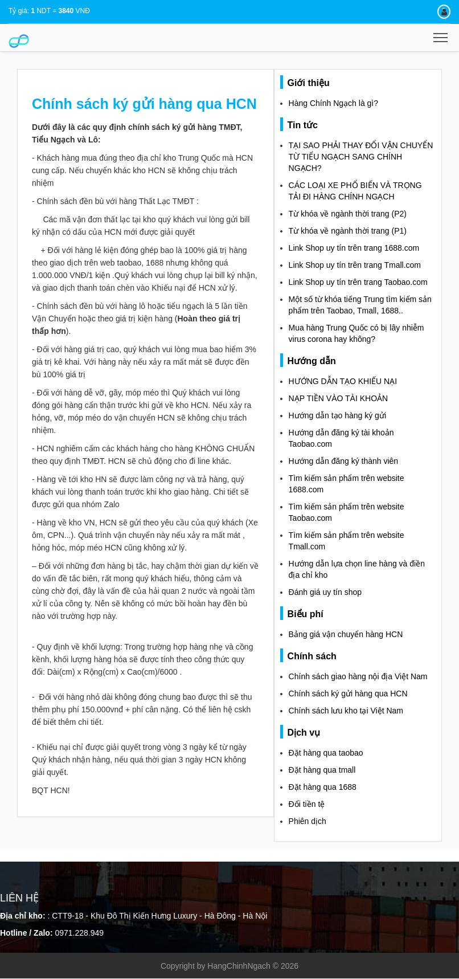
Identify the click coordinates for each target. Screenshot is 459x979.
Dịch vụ (304, 732)
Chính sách (312, 656)
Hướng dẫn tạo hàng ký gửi (337, 415)
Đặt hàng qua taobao (326, 752)
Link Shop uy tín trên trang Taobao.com (358, 282)
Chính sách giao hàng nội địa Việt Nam (358, 676)
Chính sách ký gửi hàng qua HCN (348, 693)
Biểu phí (305, 614)
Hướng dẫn (312, 361)
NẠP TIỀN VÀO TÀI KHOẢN (338, 398)
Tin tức (303, 125)
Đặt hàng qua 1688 (322, 787)
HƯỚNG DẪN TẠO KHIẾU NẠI (343, 381)
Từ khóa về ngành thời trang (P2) (348, 213)
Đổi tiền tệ (307, 804)
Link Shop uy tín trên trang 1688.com (354, 247)
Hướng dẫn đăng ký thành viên (344, 461)
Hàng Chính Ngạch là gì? (333, 103)
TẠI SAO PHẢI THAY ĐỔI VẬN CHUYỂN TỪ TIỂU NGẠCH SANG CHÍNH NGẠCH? (361, 157)
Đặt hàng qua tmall (322, 769)
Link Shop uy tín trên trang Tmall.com (355, 265)
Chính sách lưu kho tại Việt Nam (346, 710)
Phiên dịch (307, 821)
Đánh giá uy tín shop (325, 592)
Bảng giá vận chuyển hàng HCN (346, 634)
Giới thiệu (309, 83)
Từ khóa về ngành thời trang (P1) (348, 230)
